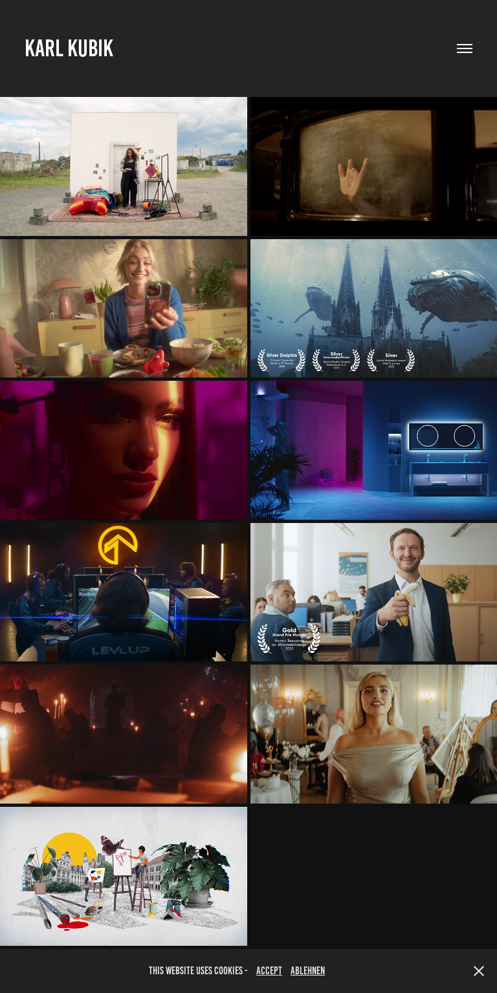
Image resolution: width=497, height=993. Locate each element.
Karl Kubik (69, 48)
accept (269, 970)
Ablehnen (308, 970)
